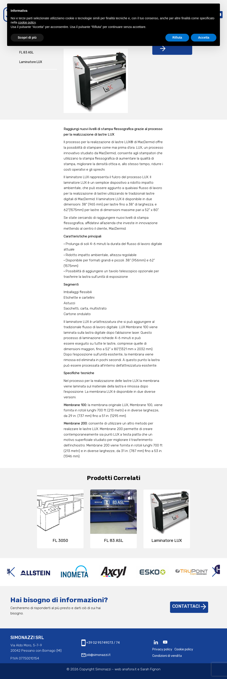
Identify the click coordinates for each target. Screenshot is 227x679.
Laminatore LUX (30, 62)
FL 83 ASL (26, 52)
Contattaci (189, 606)
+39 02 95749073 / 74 (100, 643)
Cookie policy (183, 649)
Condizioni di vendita (167, 656)
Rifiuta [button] (177, 37)
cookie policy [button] (26, 22)
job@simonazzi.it (96, 655)
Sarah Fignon (150, 669)
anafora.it (129, 669)
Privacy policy (162, 649)
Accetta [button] (203, 37)
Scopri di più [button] (27, 37)
